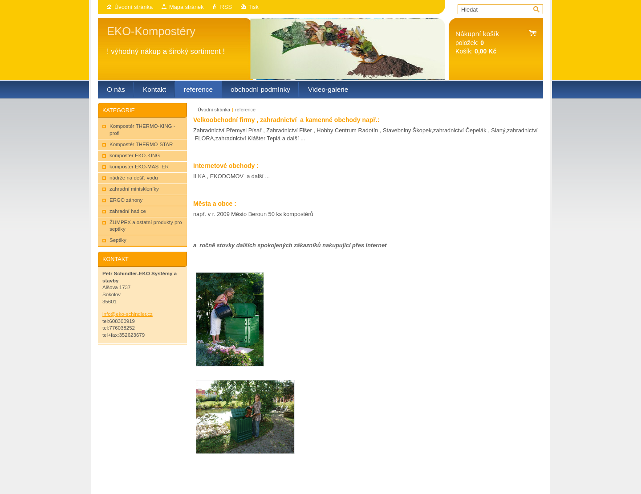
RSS (226, 7)
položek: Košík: (477, 42)
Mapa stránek (186, 7)
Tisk (253, 7)
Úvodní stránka (133, 7)
